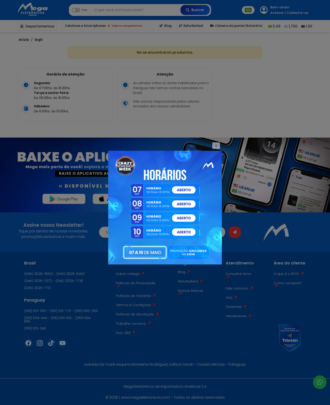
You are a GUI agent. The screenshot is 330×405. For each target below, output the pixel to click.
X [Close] (216, 145)
